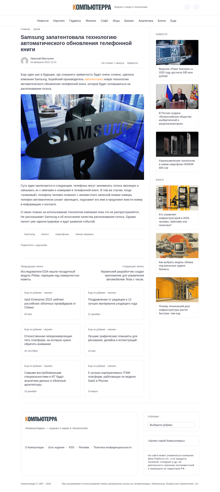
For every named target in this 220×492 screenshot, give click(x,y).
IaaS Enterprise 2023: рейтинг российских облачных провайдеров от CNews (50, 303)
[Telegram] (35, 7)
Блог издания (56, 447)
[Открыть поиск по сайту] (196, 7)
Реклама (84, 447)
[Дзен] (41, 7)
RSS (71, 447)
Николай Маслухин (42, 58)
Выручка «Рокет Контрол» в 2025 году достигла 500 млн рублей (176, 72)
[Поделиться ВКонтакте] (23, 251)
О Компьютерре (34, 447)
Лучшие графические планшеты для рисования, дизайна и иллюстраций (112, 338)
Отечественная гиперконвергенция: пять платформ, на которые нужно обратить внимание (48, 340)
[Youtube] (29, 7)
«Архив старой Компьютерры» (166, 440)
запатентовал (94, 79)
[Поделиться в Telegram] (29, 251)
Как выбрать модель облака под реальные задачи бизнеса (176, 266)
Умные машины (84, 234)
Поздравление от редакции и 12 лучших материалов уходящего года (112, 301)
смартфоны (62, 234)
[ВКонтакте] (23, 7)
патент (45, 234)
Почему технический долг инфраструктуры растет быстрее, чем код (174, 310)
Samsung (29, 234)
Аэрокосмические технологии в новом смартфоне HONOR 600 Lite (177, 164)
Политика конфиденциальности (113, 447)
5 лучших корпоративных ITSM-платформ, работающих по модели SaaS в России (112, 376)
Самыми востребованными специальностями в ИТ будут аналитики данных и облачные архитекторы (45, 378)
